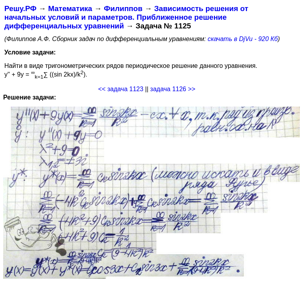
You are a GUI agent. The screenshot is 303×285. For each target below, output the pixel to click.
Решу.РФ (20, 8)
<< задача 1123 (121, 89)
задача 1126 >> (173, 89)
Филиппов (123, 8)
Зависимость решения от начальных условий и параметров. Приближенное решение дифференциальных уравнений (126, 17)
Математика (70, 8)
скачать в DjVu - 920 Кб (243, 39)
